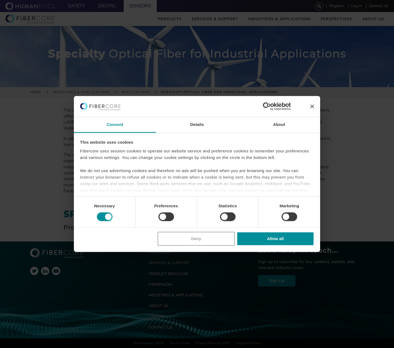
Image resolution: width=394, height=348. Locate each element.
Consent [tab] (115, 124)
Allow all (275, 238)
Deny (196, 238)
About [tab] (279, 124)
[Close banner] (312, 106)
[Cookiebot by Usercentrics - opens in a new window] (267, 106)
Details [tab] (197, 124)
